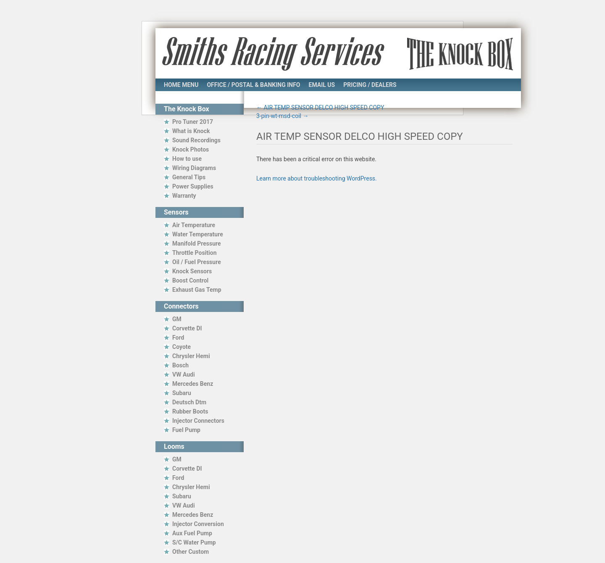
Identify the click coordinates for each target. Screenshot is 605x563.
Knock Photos (190, 149)
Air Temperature (193, 225)
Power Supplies (192, 186)
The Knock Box (458, 53)
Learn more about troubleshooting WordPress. (316, 178)
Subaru (181, 393)
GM (177, 319)
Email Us (322, 84)
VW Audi (183, 374)
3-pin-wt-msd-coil (282, 116)
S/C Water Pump (194, 542)
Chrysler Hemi (191, 356)
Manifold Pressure (196, 243)
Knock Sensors (192, 271)
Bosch (180, 365)
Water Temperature (197, 234)
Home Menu (181, 84)
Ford (178, 337)
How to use (187, 158)
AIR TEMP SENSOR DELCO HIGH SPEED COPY (320, 107)
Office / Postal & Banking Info (253, 84)
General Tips (188, 177)
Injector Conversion (198, 524)
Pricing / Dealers (369, 84)
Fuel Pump (186, 430)
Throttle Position (194, 252)
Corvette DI (187, 328)
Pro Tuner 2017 (192, 121)
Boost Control (190, 280)
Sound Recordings (196, 140)
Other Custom (190, 551)
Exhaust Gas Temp (196, 289)
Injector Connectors (198, 420)
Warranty (184, 195)
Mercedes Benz (192, 383)
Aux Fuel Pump (192, 533)
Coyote (181, 346)
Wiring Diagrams (194, 168)
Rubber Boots (190, 411)
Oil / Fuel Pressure (196, 262)
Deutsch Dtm (189, 402)
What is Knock (191, 131)
